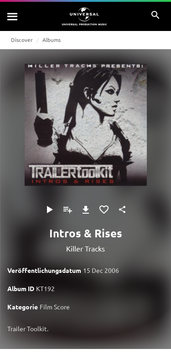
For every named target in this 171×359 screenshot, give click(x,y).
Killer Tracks (85, 248)
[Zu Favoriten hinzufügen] (103, 209)
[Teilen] (122, 209)
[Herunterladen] (85, 209)
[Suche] (12, 16)
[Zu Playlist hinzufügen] (67, 209)
